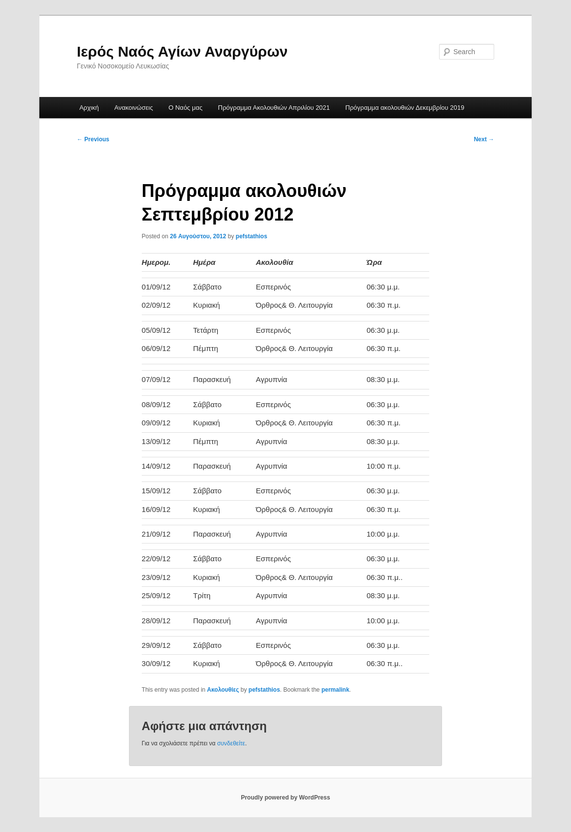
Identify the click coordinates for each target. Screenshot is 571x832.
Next (484, 139)
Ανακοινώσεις (133, 107)
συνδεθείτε (231, 743)
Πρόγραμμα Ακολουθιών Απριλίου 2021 (274, 107)
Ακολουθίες (223, 689)
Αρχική (89, 107)
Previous (93, 139)
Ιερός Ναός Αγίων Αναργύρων (182, 51)
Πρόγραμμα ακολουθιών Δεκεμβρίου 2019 (405, 107)
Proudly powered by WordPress (285, 797)
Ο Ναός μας (185, 107)
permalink (335, 689)
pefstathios (251, 236)
